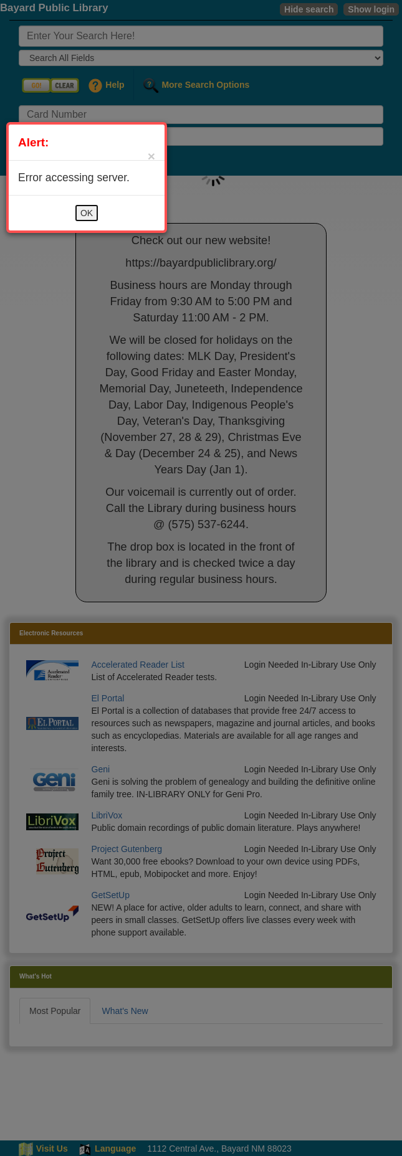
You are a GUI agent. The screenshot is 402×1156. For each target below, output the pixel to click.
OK (86, 213)
